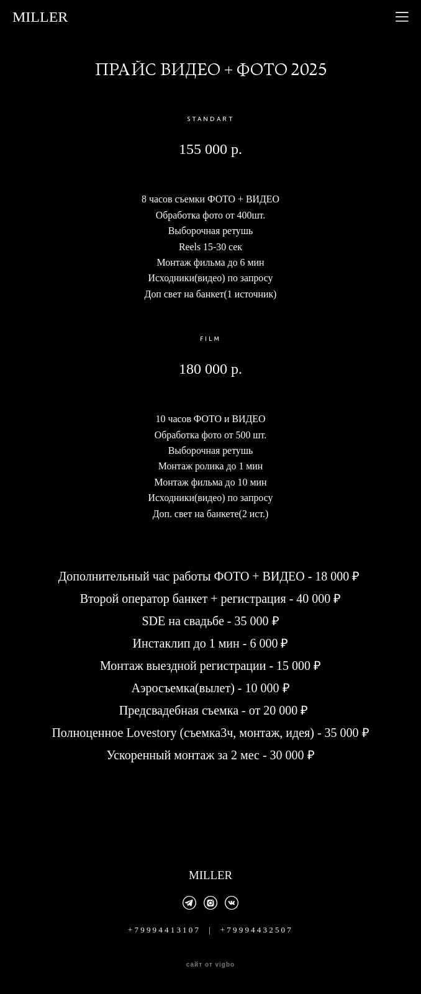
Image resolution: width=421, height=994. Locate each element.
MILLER (40, 16)
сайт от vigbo (210, 965)
